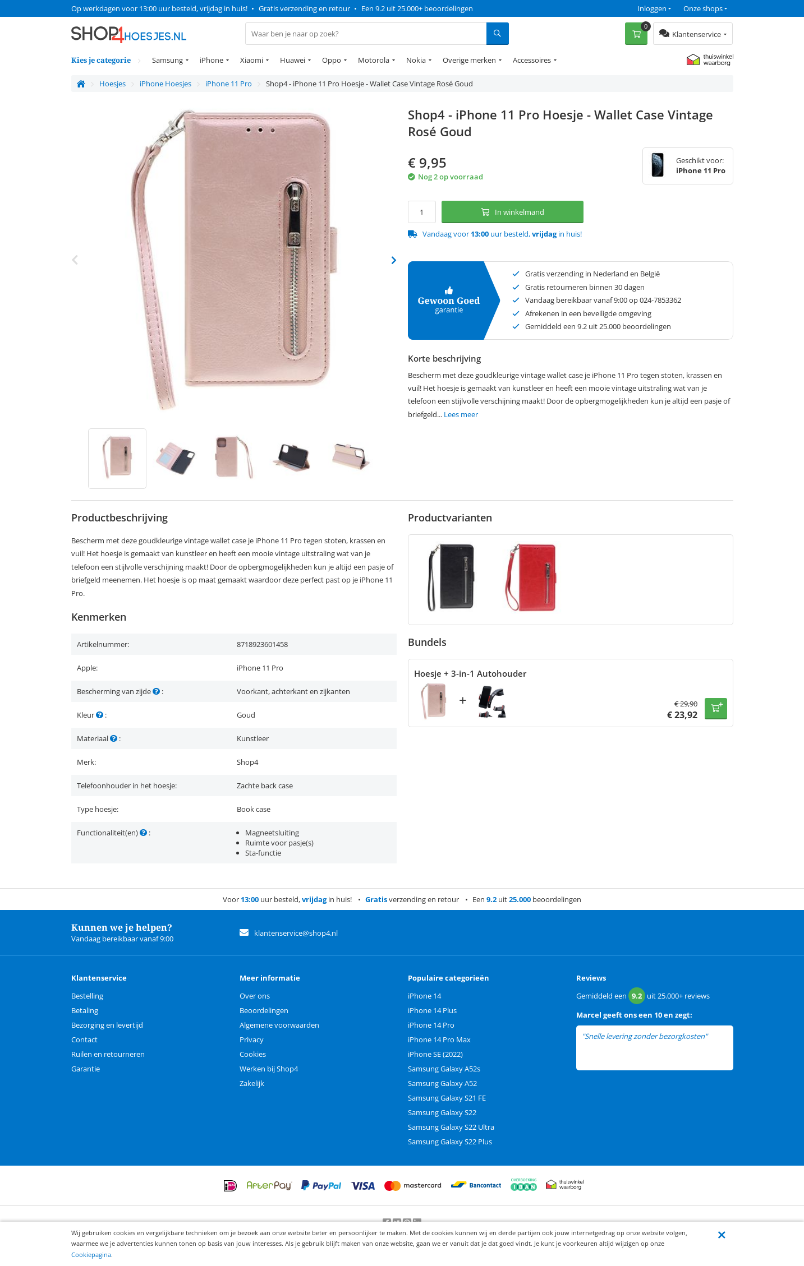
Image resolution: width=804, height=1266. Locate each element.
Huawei (292, 60)
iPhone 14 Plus (432, 1010)
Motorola (373, 60)
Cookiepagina (91, 1254)
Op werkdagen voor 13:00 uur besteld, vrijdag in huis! (159, 8)
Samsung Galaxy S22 (442, 1112)
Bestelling (87, 996)
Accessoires (532, 60)
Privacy (252, 1039)
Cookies (253, 1054)
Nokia (416, 60)
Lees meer (461, 414)
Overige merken (469, 60)
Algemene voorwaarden (279, 1025)
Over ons (255, 996)
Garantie (85, 1069)
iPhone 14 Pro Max (439, 1039)
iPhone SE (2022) (435, 1054)
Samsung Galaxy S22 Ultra (451, 1127)
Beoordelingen (264, 1010)
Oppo (331, 60)
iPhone (211, 60)
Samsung (167, 60)
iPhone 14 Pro (431, 1025)
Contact (84, 1039)
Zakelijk (252, 1083)
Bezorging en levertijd (107, 1025)
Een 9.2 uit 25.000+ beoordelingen (417, 8)
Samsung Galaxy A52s (444, 1069)
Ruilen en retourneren (108, 1054)
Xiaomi (251, 60)
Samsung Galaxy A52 (442, 1083)
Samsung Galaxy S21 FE (447, 1098)
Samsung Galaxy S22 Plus (450, 1141)
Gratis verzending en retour (304, 8)
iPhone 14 (424, 996)
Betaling (84, 1010)
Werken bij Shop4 (269, 1069)
